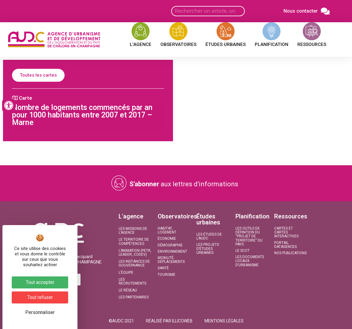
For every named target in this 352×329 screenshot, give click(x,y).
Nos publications (290, 253)
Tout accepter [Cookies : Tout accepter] (40, 282)
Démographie (170, 245)
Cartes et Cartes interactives (286, 232)
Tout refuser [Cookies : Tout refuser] (40, 297)
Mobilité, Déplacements (171, 260)
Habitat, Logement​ (167, 230)
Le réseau (128, 290)
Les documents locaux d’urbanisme (249, 261)
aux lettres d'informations (183, 184)
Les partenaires (134, 297)
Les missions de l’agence (133, 231)
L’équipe (126, 272)
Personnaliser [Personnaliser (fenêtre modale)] (40, 312)
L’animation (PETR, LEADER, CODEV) (135, 252)
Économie (167, 238)
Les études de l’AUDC (209, 236)
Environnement (172, 251)
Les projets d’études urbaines (207, 248)
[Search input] (208, 11)
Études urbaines (208, 219)
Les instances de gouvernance (134, 263)
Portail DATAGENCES (285, 245)
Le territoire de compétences (134, 241)
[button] (121, 321)
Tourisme (166, 275)
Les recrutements (132, 281)
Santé (163, 268)
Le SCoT (242, 250)
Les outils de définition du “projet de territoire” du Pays (248, 236)
